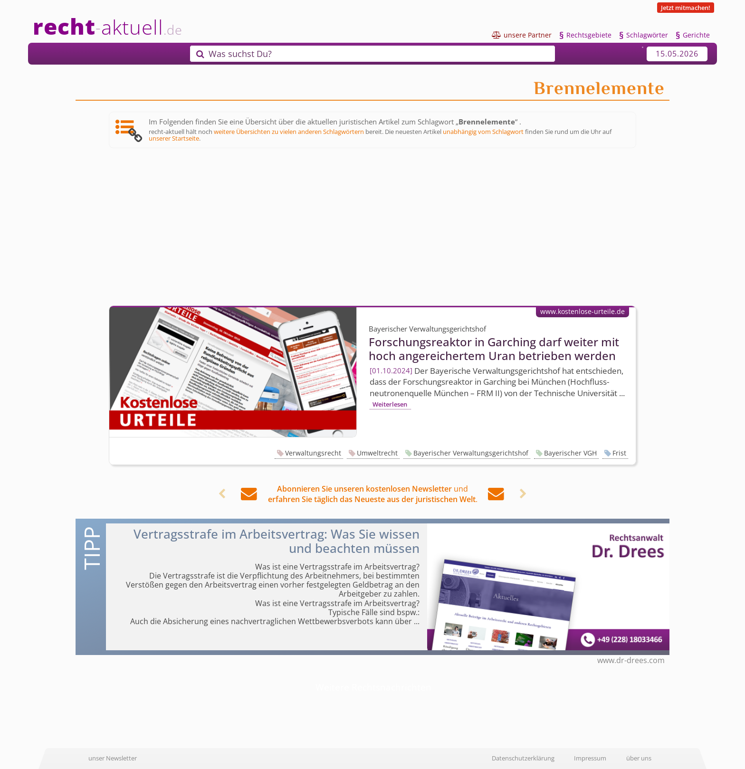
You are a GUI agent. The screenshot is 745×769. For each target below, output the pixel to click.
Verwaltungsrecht (313, 452)
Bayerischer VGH (570, 452)
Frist (619, 452)
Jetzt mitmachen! (685, 7)
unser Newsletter (112, 758)
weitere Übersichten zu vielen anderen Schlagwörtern (289, 131)
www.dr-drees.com (631, 660)
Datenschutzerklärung (523, 758)
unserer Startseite (174, 138)
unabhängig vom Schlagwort (483, 131)
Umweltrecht (377, 452)
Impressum (590, 758)
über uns (638, 758)
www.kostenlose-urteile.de (582, 311)
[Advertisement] (372, 227)
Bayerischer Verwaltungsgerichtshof (470, 452)
